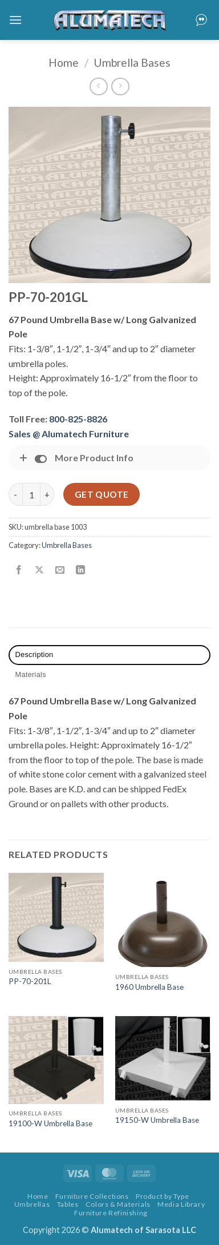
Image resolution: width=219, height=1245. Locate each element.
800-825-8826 (78, 418)
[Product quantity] (31, 494)
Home (63, 62)
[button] (15, 20)
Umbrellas (32, 1204)
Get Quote (102, 494)
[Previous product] (120, 86)
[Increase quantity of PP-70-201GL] (47, 494)
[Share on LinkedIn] (80, 570)
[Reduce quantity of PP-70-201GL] (15, 494)
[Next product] (98, 86)
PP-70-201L (30, 981)
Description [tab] (34, 654)
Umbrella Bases (132, 62)
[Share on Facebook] (19, 570)
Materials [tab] (30, 674)
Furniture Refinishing (111, 1212)
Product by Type (162, 1196)
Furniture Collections (92, 1196)
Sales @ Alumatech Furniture (69, 433)
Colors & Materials (118, 1204)
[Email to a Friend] (60, 570)
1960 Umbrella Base (149, 987)
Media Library (181, 1204)
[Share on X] (39, 570)
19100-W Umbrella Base (50, 1123)
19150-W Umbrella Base (157, 1120)
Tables (68, 1204)
